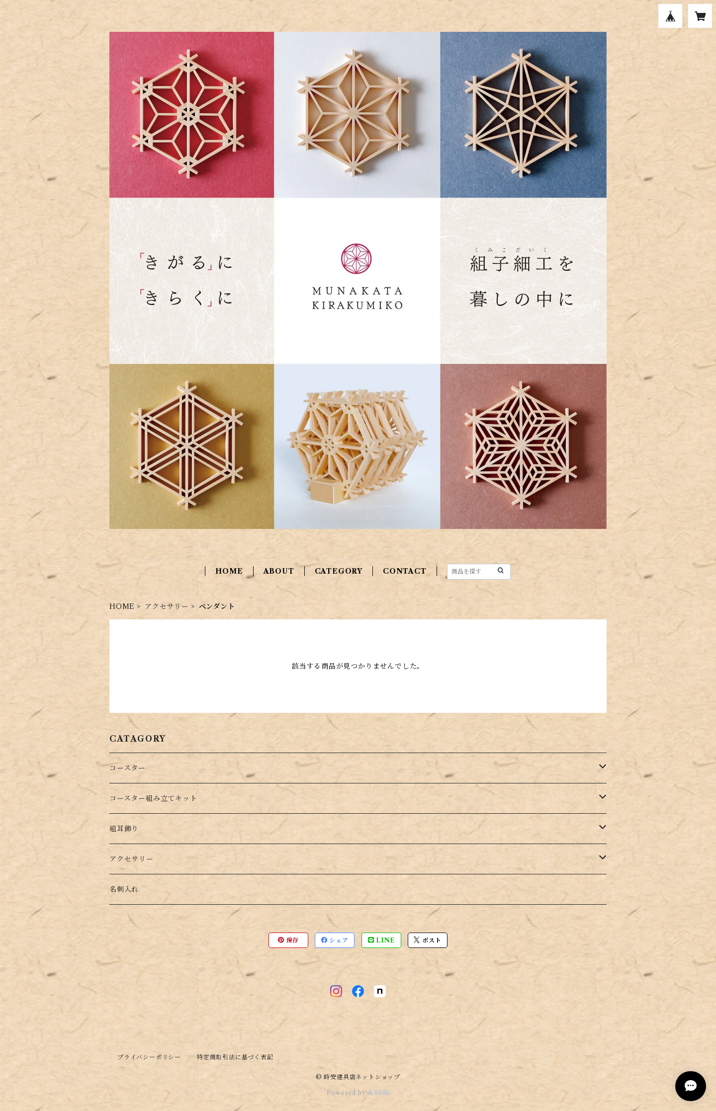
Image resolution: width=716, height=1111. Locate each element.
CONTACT (405, 571)
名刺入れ (124, 889)
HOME (229, 571)
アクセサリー (167, 606)
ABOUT (279, 571)
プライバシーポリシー (149, 1057)
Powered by (358, 1093)
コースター (127, 768)
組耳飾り (124, 828)
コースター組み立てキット (153, 798)
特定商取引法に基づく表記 (235, 1057)
